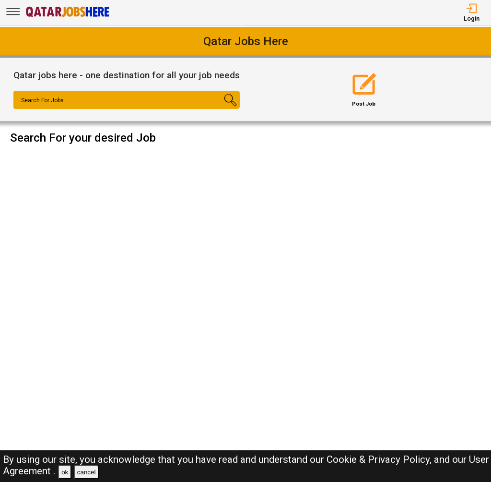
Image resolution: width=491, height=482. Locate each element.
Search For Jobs (42, 100)
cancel (86, 472)
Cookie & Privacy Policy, (380, 459)
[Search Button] (221, 108)
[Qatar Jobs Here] (67, 16)
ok (64, 472)
